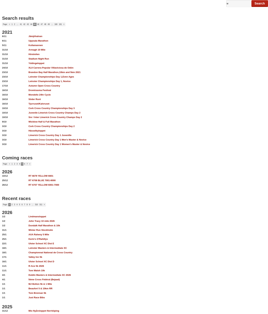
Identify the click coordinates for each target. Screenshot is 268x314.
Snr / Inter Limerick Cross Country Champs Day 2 (55, 117)
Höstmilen (34, 54)
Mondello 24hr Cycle (40, 94)
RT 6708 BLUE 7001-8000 (42, 180)
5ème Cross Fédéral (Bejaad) (44, 279)
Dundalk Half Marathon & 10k (44, 225)
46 (38, 24)
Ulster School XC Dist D (41, 261)
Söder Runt (35, 99)
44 (31, 24)
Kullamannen (36, 45)
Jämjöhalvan (35, 36)
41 (21, 24)
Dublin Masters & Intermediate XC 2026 (50, 275)
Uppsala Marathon (38, 40)
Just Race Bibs (37, 297)
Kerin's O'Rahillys (38, 239)
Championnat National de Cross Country (50, 252)
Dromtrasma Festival (40, 90)
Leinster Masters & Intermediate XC (48, 248)
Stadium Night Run (39, 58)
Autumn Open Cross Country (44, 85)
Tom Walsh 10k (37, 270)
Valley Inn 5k (35, 257)
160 (55, 24)
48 (45, 24)
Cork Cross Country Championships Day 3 (52, 108)
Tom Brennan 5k (37, 293)
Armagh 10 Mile (37, 49)
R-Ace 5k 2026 (36, 266)
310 (36, 205)
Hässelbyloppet (37, 130)
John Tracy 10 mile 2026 (42, 221)
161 (60, 24)
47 (42, 24)
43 (28, 24)
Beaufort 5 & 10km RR (41, 288)
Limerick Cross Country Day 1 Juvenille (50, 135)
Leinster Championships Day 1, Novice (50, 81)
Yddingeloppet (36, 63)
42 (24, 24)
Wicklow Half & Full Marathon (45, 121)
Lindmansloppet (37, 216)
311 (40, 205)
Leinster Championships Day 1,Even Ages (51, 76)
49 (49, 24)
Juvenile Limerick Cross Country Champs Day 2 (55, 112)
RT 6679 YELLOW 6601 (41, 176)
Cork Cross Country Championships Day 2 (52, 126)
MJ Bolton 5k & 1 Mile (40, 284)
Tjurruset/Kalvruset (39, 103)
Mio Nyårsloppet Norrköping (44, 311)
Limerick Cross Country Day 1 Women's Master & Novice (59, 144)
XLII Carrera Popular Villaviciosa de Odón (51, 67)
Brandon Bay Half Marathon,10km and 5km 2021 (55, 72)
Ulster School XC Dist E (41, 243)
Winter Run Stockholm (41, 230)
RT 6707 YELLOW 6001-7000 (44, 185)
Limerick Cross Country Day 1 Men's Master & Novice (57, 139)
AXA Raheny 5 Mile (39, 234)
